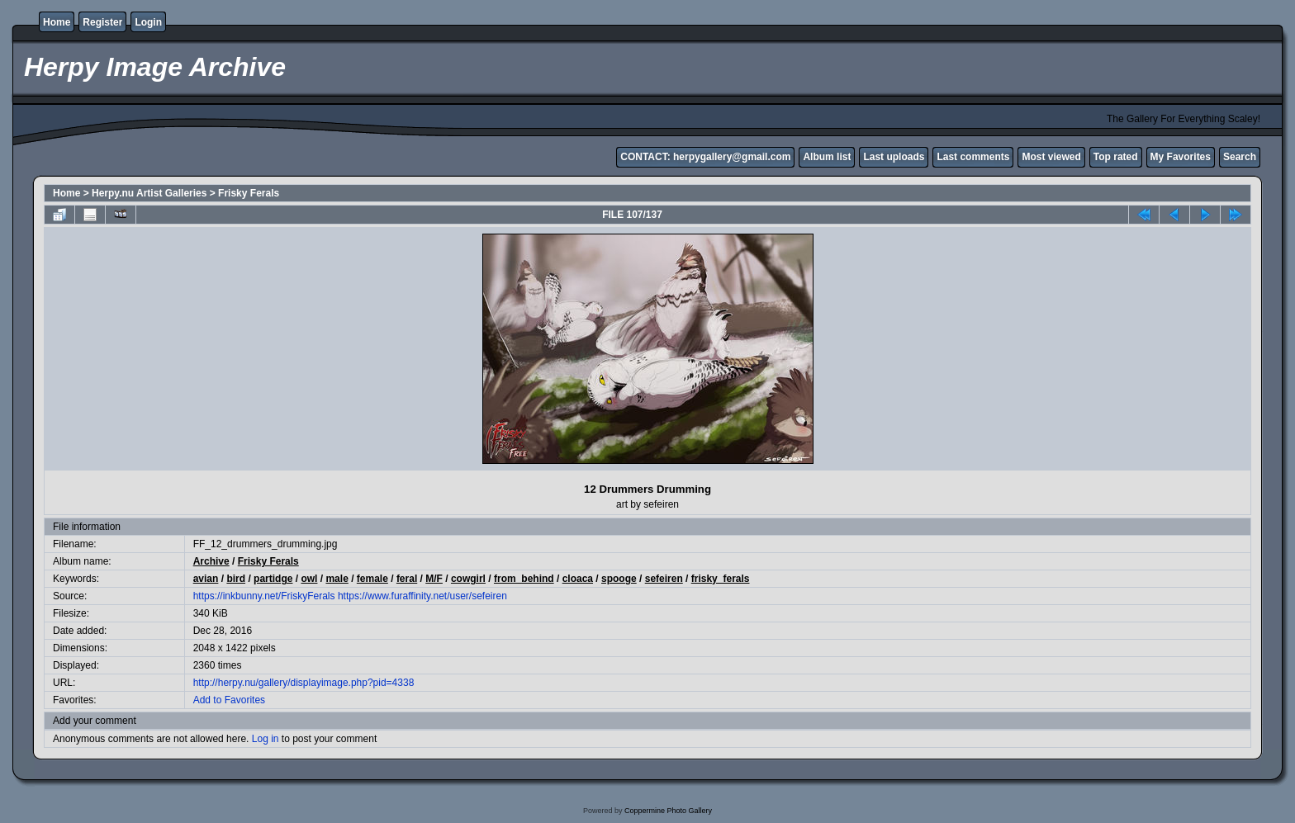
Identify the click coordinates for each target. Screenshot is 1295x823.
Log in (265, 739)
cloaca (577, 578)
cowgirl (468, 578)
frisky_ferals (720, 578)
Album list (827, 157)
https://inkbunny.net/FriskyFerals (264, 596)
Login (148, 22)
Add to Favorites (229, 700)
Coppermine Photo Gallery (668, 810)
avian (206, 578)
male (336, 578)
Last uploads (893, 157)
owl (309, 578)
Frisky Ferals (248, 193)
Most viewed (1051, 157)
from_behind (524, 578)
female (372, 578)
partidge (273, 578)
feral (406, 578)
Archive (211, 561)
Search (1239, 157)
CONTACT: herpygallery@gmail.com (705, 157)
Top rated (1115, 157)
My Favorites (1180, 157)
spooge (619, 578)
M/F (434, 578)
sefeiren (664, 578)
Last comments (973, 157)
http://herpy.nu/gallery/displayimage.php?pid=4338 (304, 682)
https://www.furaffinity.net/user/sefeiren (422, 596)
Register (102, 22)
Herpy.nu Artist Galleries (149, 193)
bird (235, 578)
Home (56, 22)
